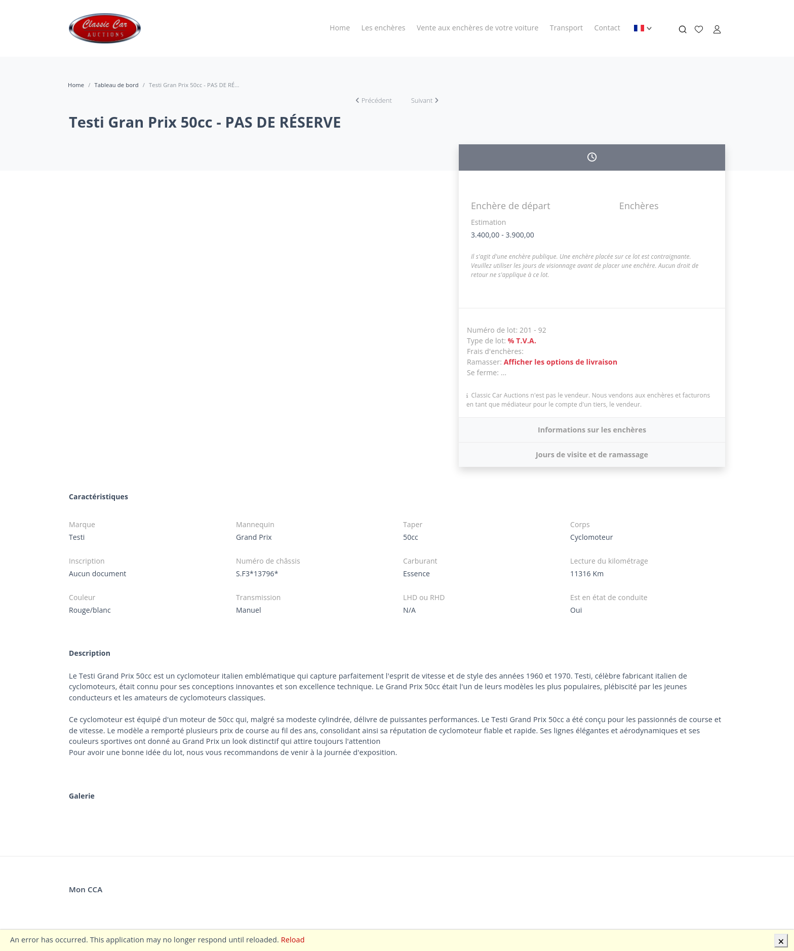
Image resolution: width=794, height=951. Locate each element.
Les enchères (384, 27)
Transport (566, 27)
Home (340, 27)
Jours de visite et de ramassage (592, 454)
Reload (293, 939)
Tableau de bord (116, 85)
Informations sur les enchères (592, 429)
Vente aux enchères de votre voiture (478, 27)
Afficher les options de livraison (561, 362)
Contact (607, 27)
